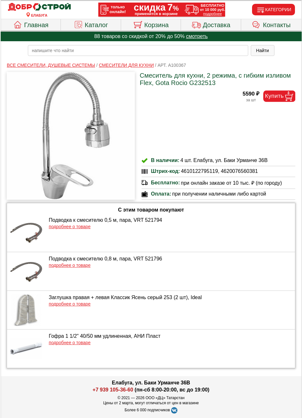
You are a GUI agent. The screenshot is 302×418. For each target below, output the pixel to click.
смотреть (197, 36)
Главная (30, 24)
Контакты (271, 24)
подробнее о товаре (69, 226)
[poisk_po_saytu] (138, 50)
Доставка (211, 24)
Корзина (150, 24)
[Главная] (39, 7)
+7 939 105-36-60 (113, 389)
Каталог (91, 24)
